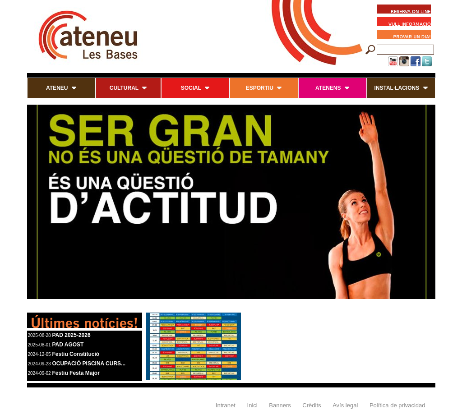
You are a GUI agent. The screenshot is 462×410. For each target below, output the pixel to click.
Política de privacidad (397, 405)
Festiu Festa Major (75, 373)
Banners (280, 405)
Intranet (226, 405)
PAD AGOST (67, 344)
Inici (252, 405)
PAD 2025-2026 (71, 335)
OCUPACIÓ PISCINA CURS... (88, 363)
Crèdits (311, 405)
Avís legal (345, 405)
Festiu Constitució (75, 354)
